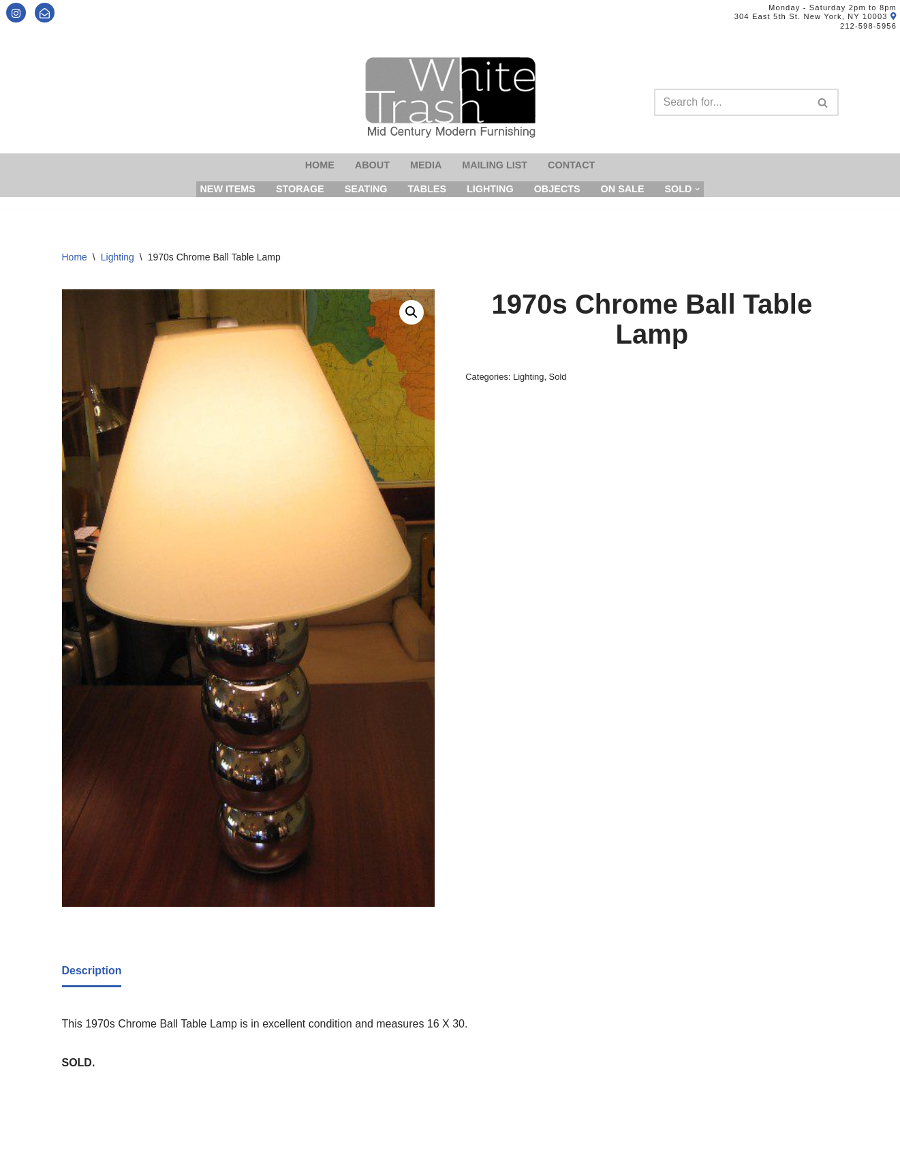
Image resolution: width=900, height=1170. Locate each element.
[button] (411, 312)
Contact (571, 165)
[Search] (731, 102)
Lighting (490, 188)
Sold (558, 377)
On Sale (623, 188)
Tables (426, 188)
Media (425, 165)
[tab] (92, 971)
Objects (557, 188)
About (372, 165)
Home (320, 165)
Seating (366, 188)
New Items (227, 188)
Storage (300, 188)
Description (92, 970)
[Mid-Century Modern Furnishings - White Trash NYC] (450, 97)
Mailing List (494, 165)
